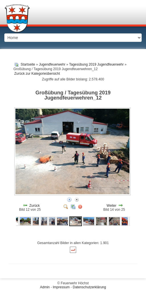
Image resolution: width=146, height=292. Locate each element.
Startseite (28, 64)
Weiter (111, 206)
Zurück (34, 206)
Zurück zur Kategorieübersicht (37, 74)
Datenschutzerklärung (89, 287)
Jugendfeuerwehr (52, 64)
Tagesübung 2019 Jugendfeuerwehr (96, 64)
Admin (45, 287)
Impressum (61, 287)
